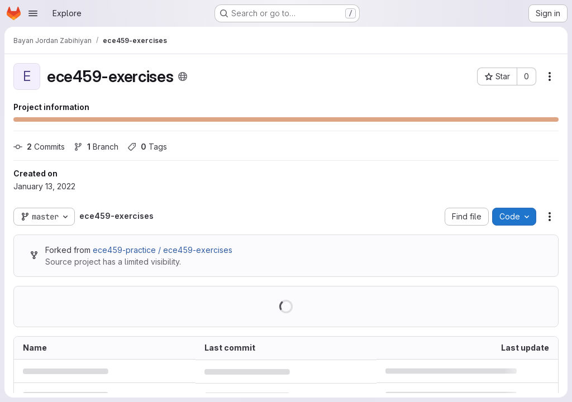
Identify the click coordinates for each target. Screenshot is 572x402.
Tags (147, 146)
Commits (39, 146)
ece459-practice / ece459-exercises (162, 250)
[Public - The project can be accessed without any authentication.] (182, 76)
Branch (96, 146)
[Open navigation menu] (33, 13)
